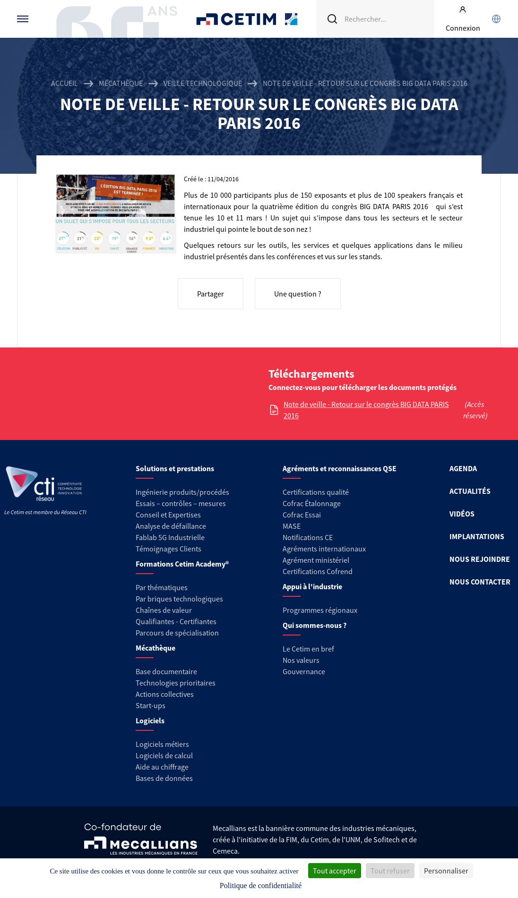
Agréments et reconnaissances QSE (340, 468)
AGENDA (463, 468)
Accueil (64, 83)
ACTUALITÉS (470, 491)
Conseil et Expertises (168, 514)
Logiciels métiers (162, 744)
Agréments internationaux (324, 548)
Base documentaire (166, 671)
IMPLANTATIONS (476, 536)
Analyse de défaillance (171, 526)
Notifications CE (308, 537)
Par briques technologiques (179, 598)
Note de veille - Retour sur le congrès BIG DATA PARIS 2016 (366, 409)
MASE (292, 526)
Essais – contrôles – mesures (181, 503)
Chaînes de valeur (164, 610)
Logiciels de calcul (164, 755)
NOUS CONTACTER (479, 581)
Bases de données (164, 778)
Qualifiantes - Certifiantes (176, 621)
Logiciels (150, 720)
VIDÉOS (462, 513)
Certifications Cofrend (318, 571)
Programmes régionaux (320, 610)
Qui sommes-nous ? (314, 625)
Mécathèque (121, 83)
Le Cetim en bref (308, 648)
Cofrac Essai (302, 514)
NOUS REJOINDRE (479, 559)
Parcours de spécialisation (177, 632)
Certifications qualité (316, 492)
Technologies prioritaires (176, 682)
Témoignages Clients (168, 548)
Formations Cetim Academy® (182, 563)
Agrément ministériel (316, 560)
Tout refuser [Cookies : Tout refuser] (390, 870)
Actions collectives (165, 694)
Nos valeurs (301, 660)
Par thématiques (162, 587)
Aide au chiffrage (162, 766)
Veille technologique (203, 83)
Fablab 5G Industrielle (170, 537)
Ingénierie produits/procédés (182, 492)
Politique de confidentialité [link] (261, 885)
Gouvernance (304, 671)
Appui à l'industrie (312, 586)
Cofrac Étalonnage (312, 503)
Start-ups (150, 705)
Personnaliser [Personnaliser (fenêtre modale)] (446, 870)
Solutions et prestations (175, 468)
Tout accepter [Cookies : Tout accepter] (334, 870)
